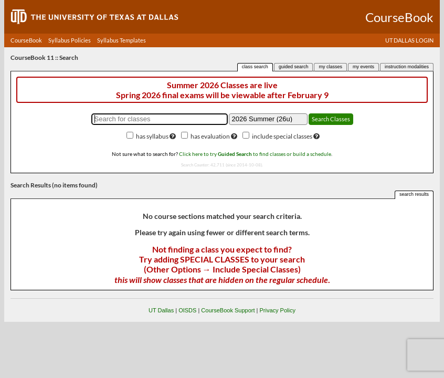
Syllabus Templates (121, 40)
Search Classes (331, 119)
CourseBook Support (228, 310)
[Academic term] (268, 119)
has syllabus (152, 136)
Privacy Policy (277, 310)
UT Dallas (161, 310)
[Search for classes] (159, 119)
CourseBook (26, 40)
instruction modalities (407, 66)
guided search (294, 66)
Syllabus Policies (69, 40)
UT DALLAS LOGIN (409, 40)
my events (363, 66)
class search (255, 66)
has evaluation (210, 136)
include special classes (282, 136)
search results (414, 194)
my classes (330, 66)
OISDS (187, 310)
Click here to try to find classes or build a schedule (255, 154)
